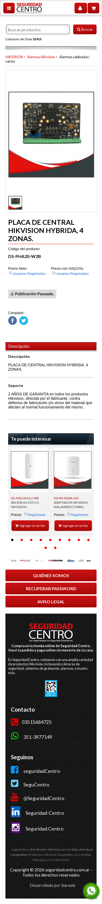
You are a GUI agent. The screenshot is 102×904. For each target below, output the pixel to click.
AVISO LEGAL (51, 601)
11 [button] (55, 548)
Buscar (85, 29)
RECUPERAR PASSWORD (51, 588)
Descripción (18, 346)
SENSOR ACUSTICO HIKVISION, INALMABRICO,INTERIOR (29, 506)
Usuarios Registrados (29, 274)
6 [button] (60, 540)
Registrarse (36, 515)
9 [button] (88, 540)
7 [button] (69, 540)
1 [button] (12, 540)
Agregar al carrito (30, 526)
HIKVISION (14, 57)
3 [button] (31, 540)
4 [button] (41, 540)
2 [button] (21, 540)
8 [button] (79, 540)
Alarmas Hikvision (41, 57)
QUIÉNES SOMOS (51, 575)
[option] (29, 489)
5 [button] (50, 540)
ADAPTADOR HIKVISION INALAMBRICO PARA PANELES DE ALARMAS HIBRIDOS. (71, 506)
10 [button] (45, 548)
